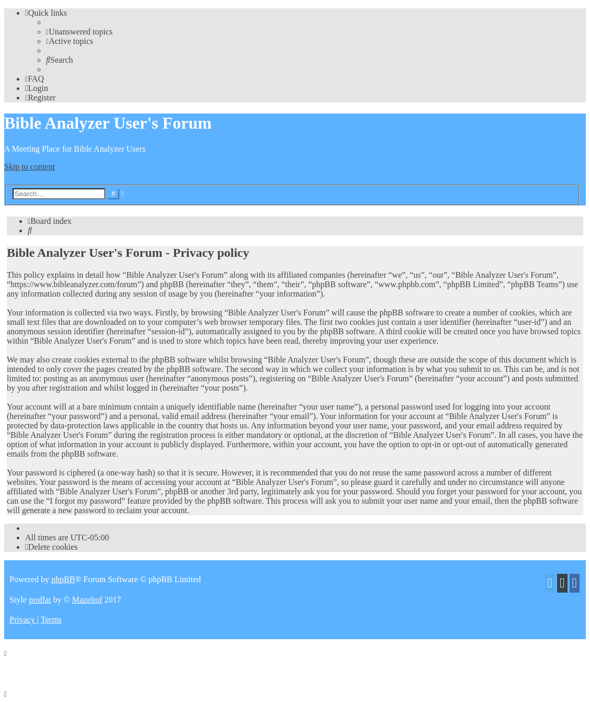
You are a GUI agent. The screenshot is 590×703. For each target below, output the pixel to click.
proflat (40, 599)
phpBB (63, 579)
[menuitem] (79, 31)
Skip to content (29, 166)
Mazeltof (87, 599)
